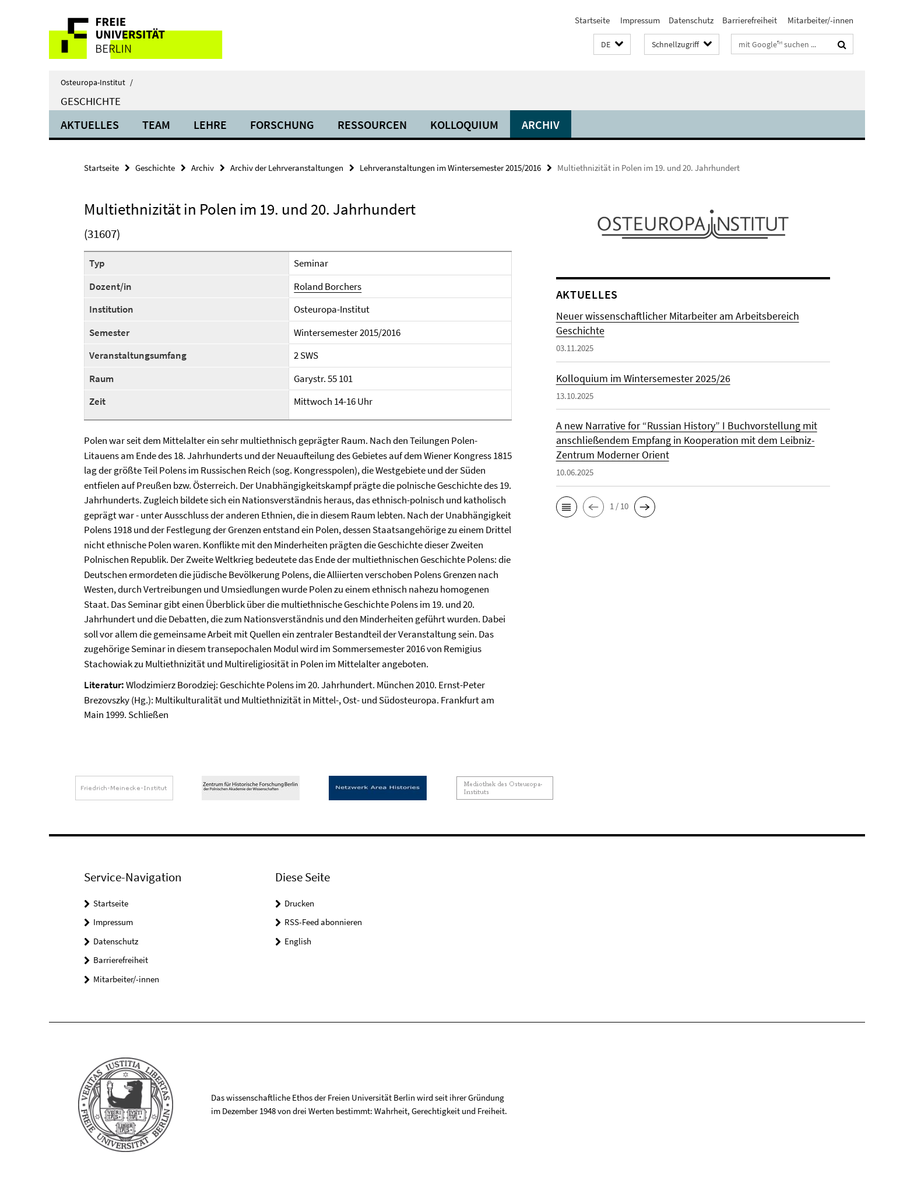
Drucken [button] (299, 903)
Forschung (282, 124)
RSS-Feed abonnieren (323, 921)
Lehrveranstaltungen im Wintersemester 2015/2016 (450, 167)
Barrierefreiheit (749, 20)
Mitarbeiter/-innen (819, 20)
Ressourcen (372, 124)
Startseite (592, 20)
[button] (612, 44)
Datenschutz (691, 20)
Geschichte (91, 101)
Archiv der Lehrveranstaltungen (286, 167)
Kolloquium (464, 124)
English (297, 941)
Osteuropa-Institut (97, 82)
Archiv (541, 124)
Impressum (639, 20)
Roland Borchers (327, 286)
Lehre (210, 124)
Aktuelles (90, 124)
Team (156, 124)
